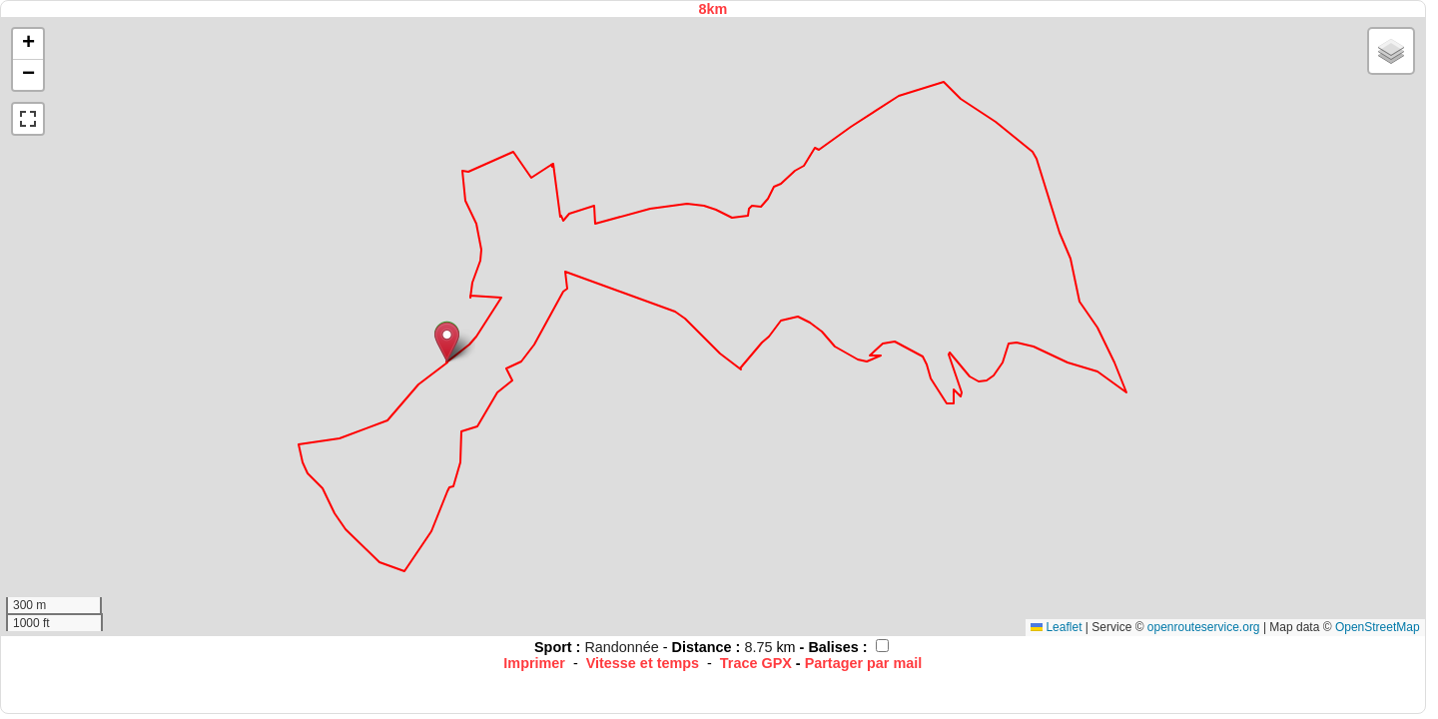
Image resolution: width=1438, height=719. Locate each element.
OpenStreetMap (1377, 627)
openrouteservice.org (1203, 627)
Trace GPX (756, 663)
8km (712, 9)
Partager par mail (864, 663)
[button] (446, 342)
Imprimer (534, 663)
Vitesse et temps (642, 663)
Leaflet (1056, 627)
